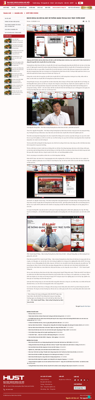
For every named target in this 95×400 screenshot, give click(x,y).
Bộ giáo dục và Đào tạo (65, 379)
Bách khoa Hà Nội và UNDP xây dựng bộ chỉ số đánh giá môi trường (45, 354)
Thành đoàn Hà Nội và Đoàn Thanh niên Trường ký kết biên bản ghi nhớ (46, 316)
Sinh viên (47, 7)
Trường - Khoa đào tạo (46, 384)
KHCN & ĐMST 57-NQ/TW (59, 7)
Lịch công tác (59, 3)
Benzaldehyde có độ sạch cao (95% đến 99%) (17, 58)
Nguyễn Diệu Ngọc (85, 306)
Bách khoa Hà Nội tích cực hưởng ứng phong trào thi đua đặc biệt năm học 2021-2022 (50, 342)
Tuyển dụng (36, 3)
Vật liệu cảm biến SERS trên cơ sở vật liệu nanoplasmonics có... (17, 81)
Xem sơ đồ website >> (85, 395)
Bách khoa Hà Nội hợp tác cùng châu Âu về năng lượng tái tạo (44, 356)
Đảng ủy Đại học (44, 379)
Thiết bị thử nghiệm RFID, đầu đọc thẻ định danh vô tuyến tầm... (18, 64)
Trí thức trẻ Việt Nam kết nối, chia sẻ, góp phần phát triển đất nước (45, 322)
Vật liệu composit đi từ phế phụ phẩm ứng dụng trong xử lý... (17, 87)
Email (52, 3)
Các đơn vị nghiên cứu (11, 29)
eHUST (71, 3)
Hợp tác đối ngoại (74, 7)
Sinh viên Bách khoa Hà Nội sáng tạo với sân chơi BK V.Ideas (43, 347)
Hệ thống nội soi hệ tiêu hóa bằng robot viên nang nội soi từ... (17, 52)
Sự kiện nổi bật (22, 7)
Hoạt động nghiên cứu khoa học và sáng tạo (13, 25)
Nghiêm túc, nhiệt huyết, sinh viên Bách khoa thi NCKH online (43, 349)
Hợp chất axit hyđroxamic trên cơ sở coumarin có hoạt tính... (17, 41)
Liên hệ (66, 3)
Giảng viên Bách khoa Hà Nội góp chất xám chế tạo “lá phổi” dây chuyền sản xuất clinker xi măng (53, 344)
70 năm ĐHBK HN (86, 7)
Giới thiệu (6, 7)
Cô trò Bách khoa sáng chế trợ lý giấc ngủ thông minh (42, 332)
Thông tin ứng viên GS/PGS (12, 21)
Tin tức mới (8, 18)
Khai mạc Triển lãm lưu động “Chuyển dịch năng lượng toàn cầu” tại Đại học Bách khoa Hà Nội (52, 352)
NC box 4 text (31, 313)
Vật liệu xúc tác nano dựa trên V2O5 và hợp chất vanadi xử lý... (17, 92)
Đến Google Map (80, 388)
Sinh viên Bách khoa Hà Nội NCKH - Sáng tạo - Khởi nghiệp (43, 337)
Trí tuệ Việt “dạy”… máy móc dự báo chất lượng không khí (43, 334)
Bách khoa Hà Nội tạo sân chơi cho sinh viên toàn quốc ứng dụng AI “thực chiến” (48, 329)
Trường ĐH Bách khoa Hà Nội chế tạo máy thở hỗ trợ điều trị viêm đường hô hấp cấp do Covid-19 (52, 365)
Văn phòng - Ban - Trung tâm (47, 389)
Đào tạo (40, 7)
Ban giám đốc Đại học (46, 381)
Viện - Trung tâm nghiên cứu (47, 386)
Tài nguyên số (45, 3)
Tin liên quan (8, 36)
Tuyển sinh (32, 7)
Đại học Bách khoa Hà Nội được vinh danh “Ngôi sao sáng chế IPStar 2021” (47, 327)
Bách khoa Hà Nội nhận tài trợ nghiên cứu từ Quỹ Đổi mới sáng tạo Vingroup (47, 359)
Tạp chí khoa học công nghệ (13, 32)
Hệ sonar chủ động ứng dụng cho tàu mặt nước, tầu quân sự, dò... (18, 69)
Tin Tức (13, 7)
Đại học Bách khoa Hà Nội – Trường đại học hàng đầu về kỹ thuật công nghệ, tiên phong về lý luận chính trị (55, 325)
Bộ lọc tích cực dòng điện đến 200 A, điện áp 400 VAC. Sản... (18, 75)
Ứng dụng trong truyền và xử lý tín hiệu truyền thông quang (17, 46)
